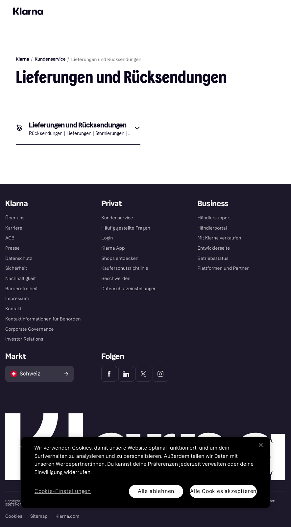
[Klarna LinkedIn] (126, 374)
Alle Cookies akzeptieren (223, 491)
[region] (145, 472)
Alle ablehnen (155, 491)
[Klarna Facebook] (109, 374)
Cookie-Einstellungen (63, 491)
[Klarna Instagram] (160, 374)
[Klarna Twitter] (143, 374)
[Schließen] (261, 445)
